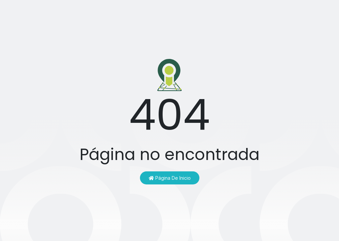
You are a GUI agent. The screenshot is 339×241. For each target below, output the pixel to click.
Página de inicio (170, 178)
